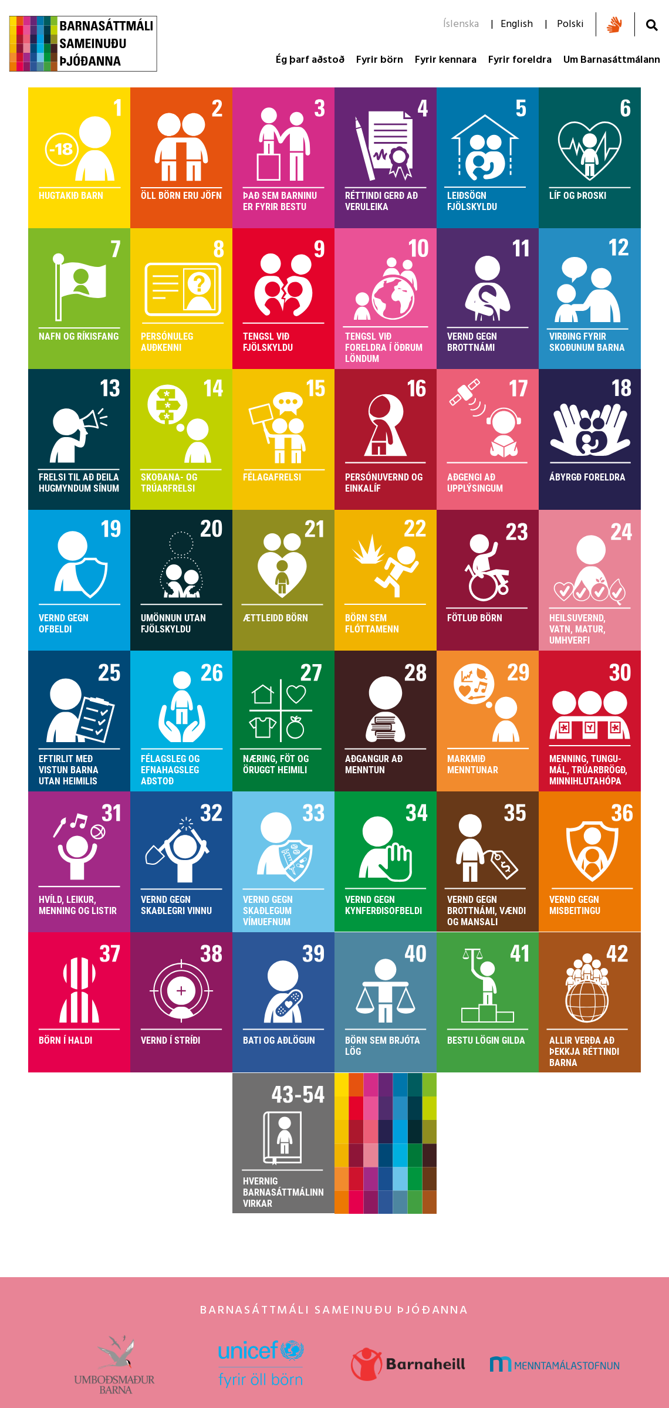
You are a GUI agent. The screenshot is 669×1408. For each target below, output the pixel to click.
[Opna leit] (651, 25)
